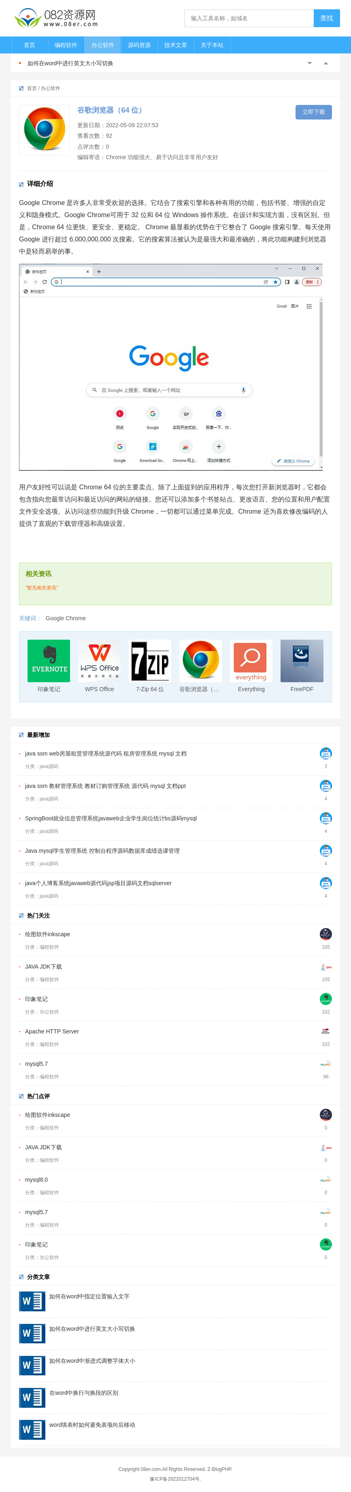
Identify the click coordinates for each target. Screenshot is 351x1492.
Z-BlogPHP (219, 1469)
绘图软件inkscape (47, 934)
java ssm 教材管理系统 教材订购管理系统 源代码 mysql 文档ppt (105, 786)
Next (326, 63)
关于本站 (212, 45)
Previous (310, 63)
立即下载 (313, 112)
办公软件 (102, 45)
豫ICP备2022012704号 (175, 1479)
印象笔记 (36, 999)
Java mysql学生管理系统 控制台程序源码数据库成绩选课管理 (102, 850)
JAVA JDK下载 (43, 966)
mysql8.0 (36, 1179)
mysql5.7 (36, 1064)
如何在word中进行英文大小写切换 (70, 63)
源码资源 (139, 45)
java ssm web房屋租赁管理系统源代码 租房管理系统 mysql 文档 (106, 753)
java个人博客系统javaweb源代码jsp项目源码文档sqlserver (98, 883)
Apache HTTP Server (52, 1031)
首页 (29, 45)
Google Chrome (66, 618)
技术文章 (175, 45)
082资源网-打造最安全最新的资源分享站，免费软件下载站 (55, 18)
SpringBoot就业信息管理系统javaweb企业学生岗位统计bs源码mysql (111, 818)
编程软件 (66, 45)
